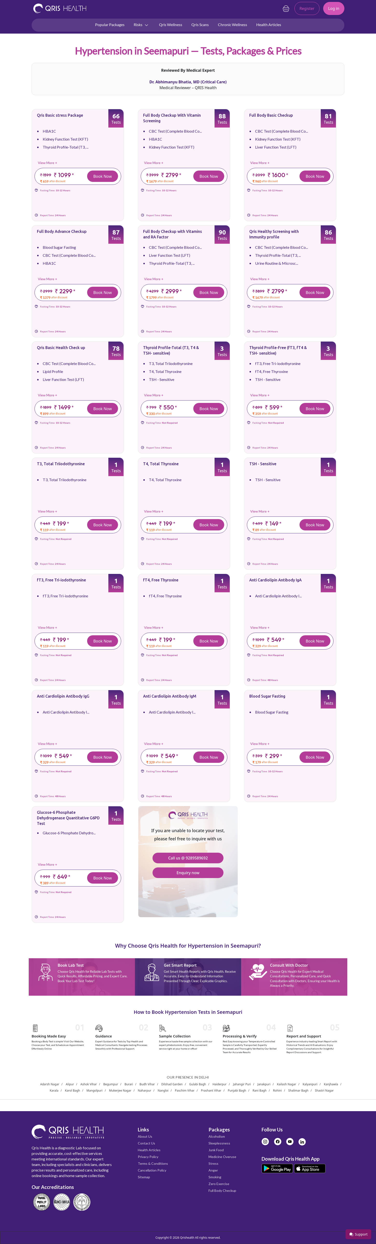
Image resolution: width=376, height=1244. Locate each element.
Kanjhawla (331, 1084)
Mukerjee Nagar (120, 1090)
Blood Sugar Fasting (59, 247)
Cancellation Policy (152, 1170)
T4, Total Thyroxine (165, 371)
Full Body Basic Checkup (271, 115)
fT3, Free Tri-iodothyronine (277, 363)
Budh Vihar (147, 1084)
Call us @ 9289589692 (188, 858)
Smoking (215, 1177)
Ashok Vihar (88, 1084)
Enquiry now (187, 872)
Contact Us (146, 1143)
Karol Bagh (72, 1090)
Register (306, 8)
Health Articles (268, 24)
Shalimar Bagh (298, 1090)
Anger (213, 1170)
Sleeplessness (219, 1143)
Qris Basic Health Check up (61, 347)
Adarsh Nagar (49, 1084)
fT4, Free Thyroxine (271, 371)
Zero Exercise (219, 1184)
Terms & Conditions (153, 1163)
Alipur (70, 1084)
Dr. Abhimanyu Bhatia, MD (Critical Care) (188, 82)
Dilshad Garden (172, 1084)
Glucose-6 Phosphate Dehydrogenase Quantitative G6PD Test (68, 818)
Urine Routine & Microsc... (276, 263)
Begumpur (110, 1084)
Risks (141, 25)
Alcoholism (217, 1136)
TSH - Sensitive (161, 379)
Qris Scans (200, 24)
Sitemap (144, 1177)
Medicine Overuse (222, 1157)
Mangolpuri (94, 1090)
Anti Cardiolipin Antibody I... (278, 595)
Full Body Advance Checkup (62, 231)
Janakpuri (264, 1084)
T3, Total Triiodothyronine (171, 363)
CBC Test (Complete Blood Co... (175, 131)
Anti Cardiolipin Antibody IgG (63, 696)
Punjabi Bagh (237, 1090)
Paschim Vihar (185, 1090)
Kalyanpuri (310, 1084)
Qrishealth (187, 1238)
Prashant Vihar (211, 1090)
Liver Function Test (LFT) (275, 147)
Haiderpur (219, 1084)
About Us (145, 1136)
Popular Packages (110, 24)
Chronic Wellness (232, 24)
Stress (213, 1163)
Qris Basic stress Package (60, 115)
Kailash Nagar (286, 1084)
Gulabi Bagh (197, 1084)
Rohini (277, 1090)
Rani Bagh (259, 1090)
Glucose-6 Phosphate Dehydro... (69, 832)
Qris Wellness (170, 24)
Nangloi (163, 1090)
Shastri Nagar (324, 1090)
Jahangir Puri (242, 1084)
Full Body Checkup (222, 1190)
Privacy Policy (148, 1157)
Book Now (102, 176)
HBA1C (49, 131)
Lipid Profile (53, 371)
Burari (129, 1084)
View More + (47, 163)
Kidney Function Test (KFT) (65, 139)
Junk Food (216, 1150)
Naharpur (144, 1090)
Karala (54, 1090)
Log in (333, 8)
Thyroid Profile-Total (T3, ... (65, 147)
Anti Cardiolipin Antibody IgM (169, 696)
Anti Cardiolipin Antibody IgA (275, 580)
